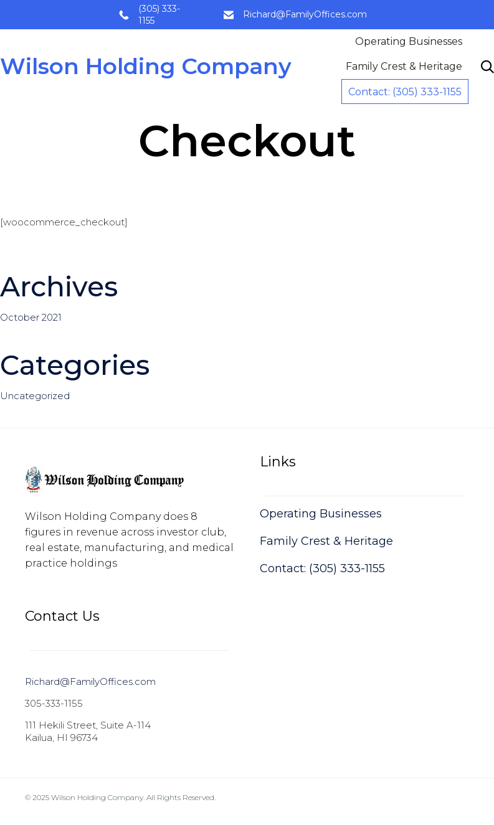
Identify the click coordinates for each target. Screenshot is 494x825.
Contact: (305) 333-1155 (405, 92)
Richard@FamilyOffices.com (305, 14)
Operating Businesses (408, 41)
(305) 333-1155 (159, 14)
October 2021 (31, 317)
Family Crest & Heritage (404, 66)
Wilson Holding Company (147, 66)
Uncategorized (35, 396)
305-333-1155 (54, 703)
